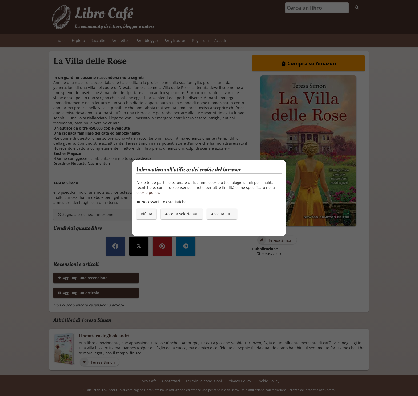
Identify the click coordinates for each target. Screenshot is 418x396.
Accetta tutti (222, 213)
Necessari (147, 201)
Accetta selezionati (181, 213)
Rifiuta (146, 213)
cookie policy (147, 192)
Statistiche (175, 201)
